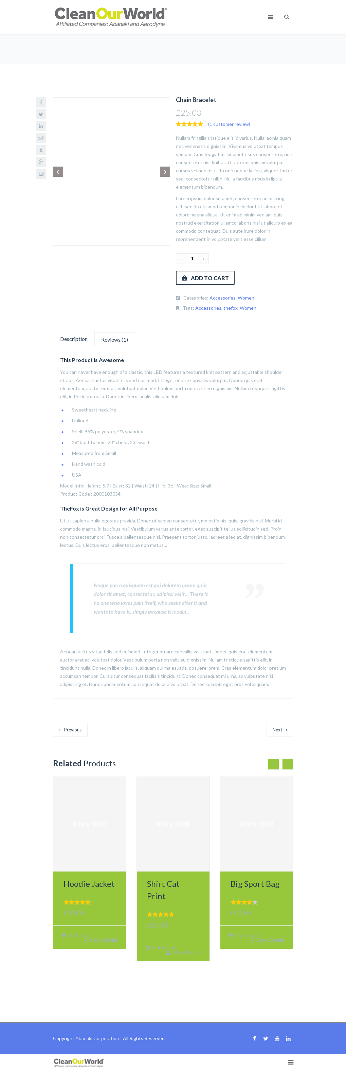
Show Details (103, 940)
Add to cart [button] (80, 935)
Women (246, 298)
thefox (230, 308)
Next (277, 729)
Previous (72, 729)
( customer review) (229, 124)
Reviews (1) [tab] (114, 339)
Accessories (223, 298)
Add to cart (210, 278)
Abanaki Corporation (97, 1038)
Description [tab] (74, 339)
